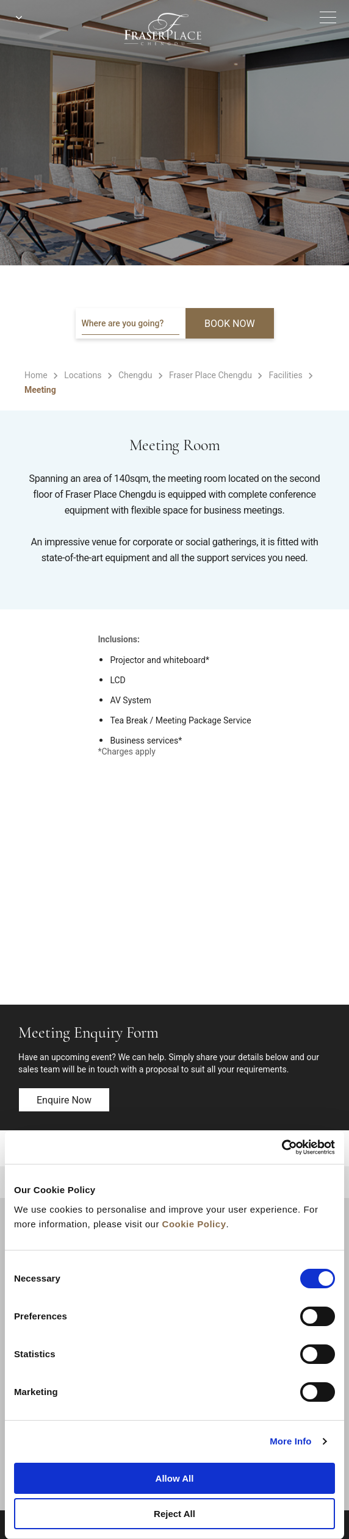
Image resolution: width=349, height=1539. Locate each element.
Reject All (174, 1514)
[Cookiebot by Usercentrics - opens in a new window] (281, 1147)
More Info (290, 1441)
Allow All (175, 1478)
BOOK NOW (229, 323)
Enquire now (64, 1100)
